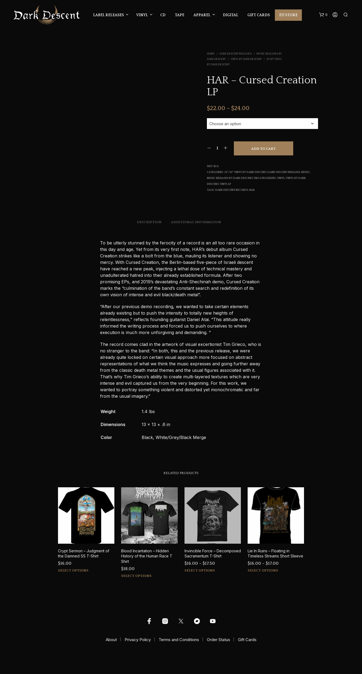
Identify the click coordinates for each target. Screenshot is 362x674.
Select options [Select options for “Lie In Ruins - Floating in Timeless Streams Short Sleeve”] (263, 570)
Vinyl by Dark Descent (246, 59)
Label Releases (108, 15)
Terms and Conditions (179, 639)
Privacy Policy (138, 639)
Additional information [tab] (196, 222)
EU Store (288, 15)
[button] (323, 15)
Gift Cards (258, 15)
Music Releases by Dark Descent (230, 178)
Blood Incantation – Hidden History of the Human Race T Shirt (146, 556)
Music (305, 172)
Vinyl (142, 15)
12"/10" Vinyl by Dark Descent (245, 172)
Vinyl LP (225, 184)
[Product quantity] (217, 148)
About (111, 639)
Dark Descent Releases (236, 53)
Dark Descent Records (231, 190)
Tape (179, 15)
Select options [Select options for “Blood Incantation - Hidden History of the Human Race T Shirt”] (136, 576)
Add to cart (263, 149)
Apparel (201, 15)
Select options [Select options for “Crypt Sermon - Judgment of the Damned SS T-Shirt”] (73, 570)
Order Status (218, 639)
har (252, 190)
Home (211, 53)
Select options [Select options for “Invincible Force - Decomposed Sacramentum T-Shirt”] (200, 570)
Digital (230, 15)
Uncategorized (265, 178)
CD (163, 15)
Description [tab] (149, 222)
